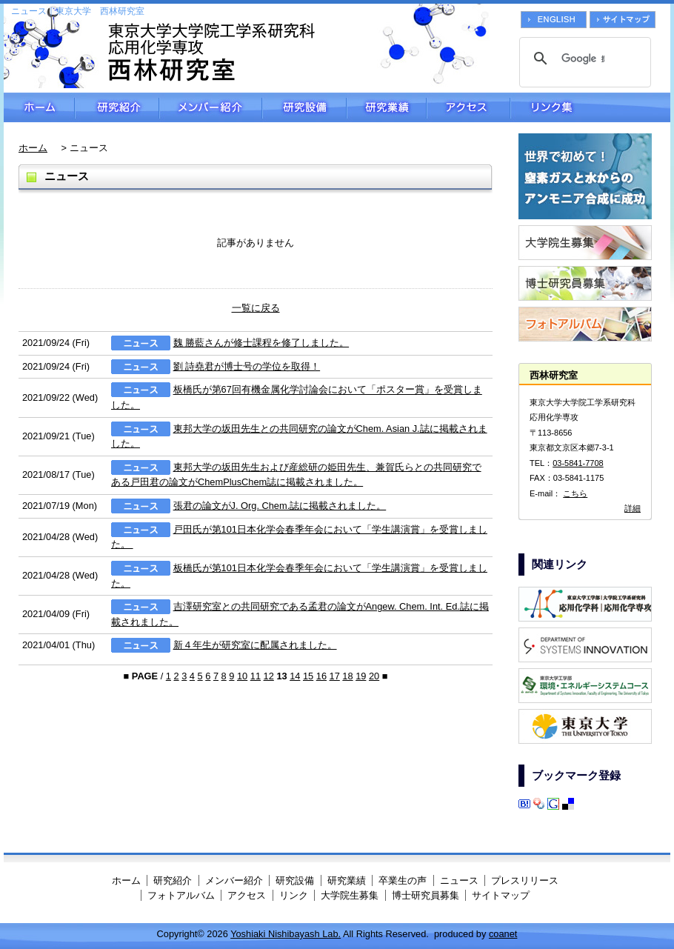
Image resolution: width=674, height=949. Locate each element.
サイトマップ (501, 895)
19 (361, 676)
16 (321, 676)
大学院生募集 (349, 895)
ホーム (39, 107)
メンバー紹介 (210, 107)
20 (374, 676)
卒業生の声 (402, 880)
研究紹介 (117, 107)
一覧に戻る (256, 307)
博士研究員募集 (425, 895)
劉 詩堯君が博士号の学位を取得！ (247, 366)
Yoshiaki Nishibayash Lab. (285, 933)
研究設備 (304, 107)
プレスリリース (524, 880)
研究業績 (387, 107)
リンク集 (590, 107)
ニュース (459, 880)
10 (242, 676)
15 (308, 676)
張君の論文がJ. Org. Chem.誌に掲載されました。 (280, 505)
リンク (293, 895)
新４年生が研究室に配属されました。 (255, 644)
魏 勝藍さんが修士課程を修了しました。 (261, 342)
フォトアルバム (181, 895)
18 (347, 676)
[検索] (582, 58)
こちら (575, 493)
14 (295, 676)
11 (255, 676)
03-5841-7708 (578, 463)
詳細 (632, 508)
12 (269, 676)
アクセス (468, 107)
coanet (503, 933)
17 (335, 676)
